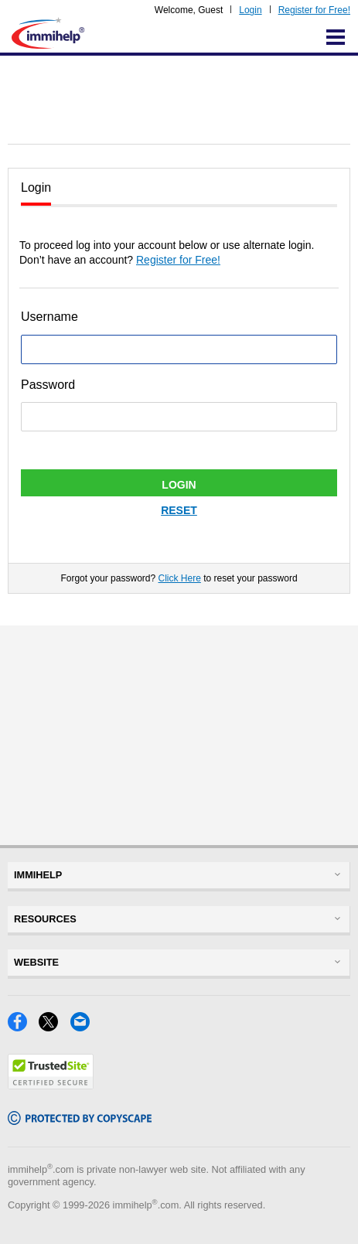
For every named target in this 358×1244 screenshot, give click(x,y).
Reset (179, 510)
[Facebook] (23, 1027)
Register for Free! (314, 10)
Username (49, 316)
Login (250, 10)
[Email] (84, 1027)
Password (48, 384)
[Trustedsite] (51, 1085)
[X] (54, 1027)
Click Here (179, 578)
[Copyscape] (80, 1120)
